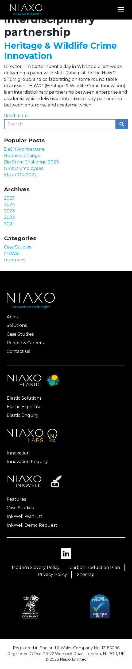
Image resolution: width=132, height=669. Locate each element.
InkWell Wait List (24, 516)
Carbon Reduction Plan (94, 567)
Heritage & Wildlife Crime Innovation (60, 50)
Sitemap (86, 574)
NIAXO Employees (23, 168)
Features (16, 499)
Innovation (18, 453)
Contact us (18, 351)
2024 (9, 204)
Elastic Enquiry (22, 415)
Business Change (22, 155)
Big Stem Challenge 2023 (31, 162)
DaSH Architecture (24, 149)
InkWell (12, 253)
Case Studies (17, 247)
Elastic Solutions (24, 398)
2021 (9, 223)
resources (14, 259)
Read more (16, 115)
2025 (9, 198)
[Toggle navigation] (121, 10)
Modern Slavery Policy (36, 567)
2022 (9, 217)
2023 (9, 210)
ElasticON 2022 (20, 174)
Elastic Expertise (24, 406)
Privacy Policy (52, 574)
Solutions (17, 325)
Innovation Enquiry (27, 461)
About (13, 316)
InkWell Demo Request (32, 525)
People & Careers (25, 342)
